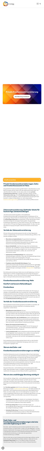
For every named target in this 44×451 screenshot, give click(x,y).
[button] (39, 179)
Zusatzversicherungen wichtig (10, 199)
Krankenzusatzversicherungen (21, 388)
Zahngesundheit (30, 267)
